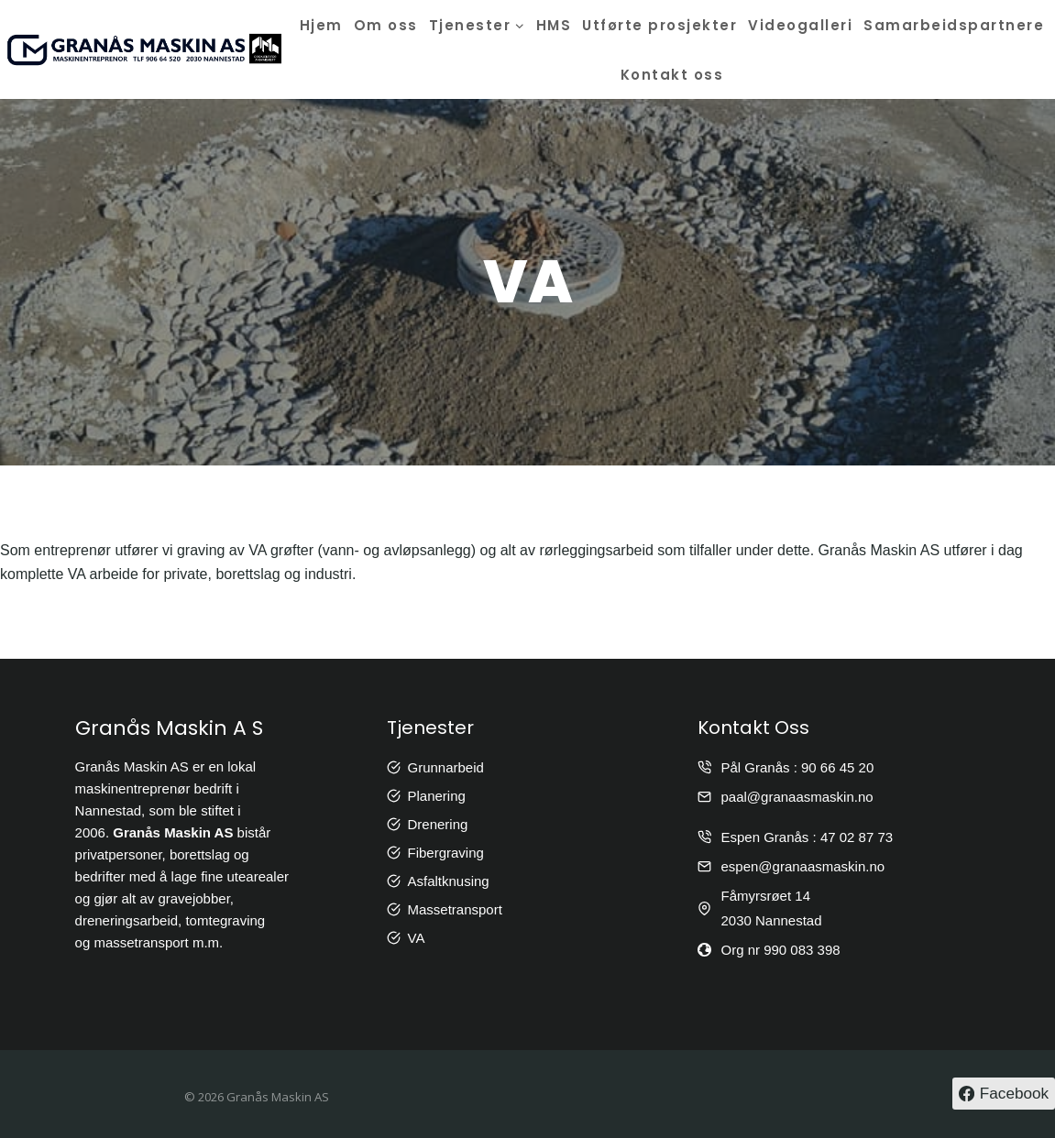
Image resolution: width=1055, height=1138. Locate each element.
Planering (437, 796)
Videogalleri (800, 25)
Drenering (438, 824)
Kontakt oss (672, 74)
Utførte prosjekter (659, 25)
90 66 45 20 (837, 767)
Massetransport (455, 909)
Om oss (386, 25)
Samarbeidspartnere (953, 25)
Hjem (321, 25)
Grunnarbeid (446, 767)
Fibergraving (446, 852)
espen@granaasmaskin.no (802, 866)
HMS (554, 25)
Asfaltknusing (448, 881)
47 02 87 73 (856, 837)
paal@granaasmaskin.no (796, 796)
